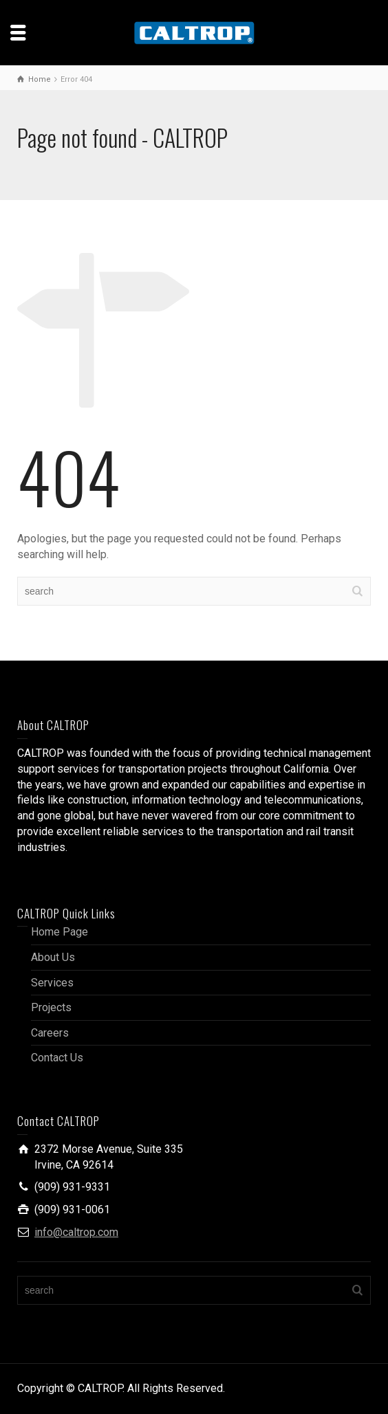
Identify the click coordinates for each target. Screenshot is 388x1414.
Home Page (59, 931)
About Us (53, 957)
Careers (50, 1032)
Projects (51, 1007)
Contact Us (57, 1057)
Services (52, 982)
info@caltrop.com (76, 1232)
